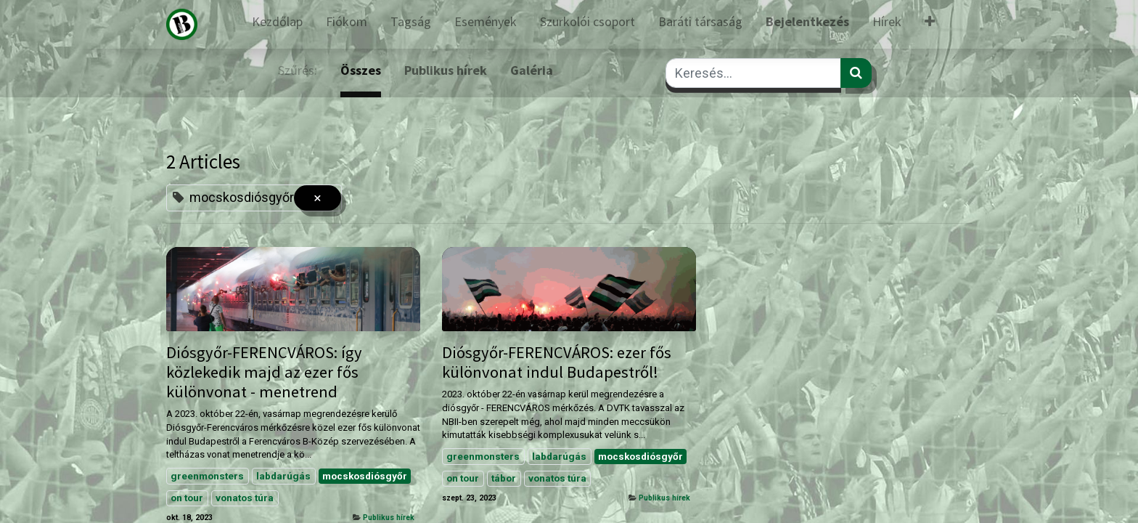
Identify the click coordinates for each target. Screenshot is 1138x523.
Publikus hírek (388, 517)
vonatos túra (245, 497)
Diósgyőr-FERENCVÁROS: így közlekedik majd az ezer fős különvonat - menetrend (264, 372)
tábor (503, 478)
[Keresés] (856, 73)
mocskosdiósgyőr (364, 476)
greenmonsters (207, 476)
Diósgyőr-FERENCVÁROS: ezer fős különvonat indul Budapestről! (556, 362)
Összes (360, 70)
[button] (930, 24)
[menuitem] (277, 24)
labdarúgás (283, 476)
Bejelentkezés (807, 21)
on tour (187, 497)
